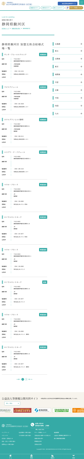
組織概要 (56, 432)
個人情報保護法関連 (59, 438)
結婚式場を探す (16, 28)
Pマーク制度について (73, 7)
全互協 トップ (5, 28)
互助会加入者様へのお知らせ (43, 435)
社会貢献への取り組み (25, 432)
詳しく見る (9, 403)
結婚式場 (52, 456)
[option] (22, 410)
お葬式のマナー (46, 8)
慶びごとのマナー (58, 8)
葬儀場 (31, 456)
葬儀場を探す (38, 441)
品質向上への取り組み (8, 444)
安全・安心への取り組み (8, 441)
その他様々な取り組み (25, 435)
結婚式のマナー (34, 8)
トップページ (5, 432)
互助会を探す (38, 444)
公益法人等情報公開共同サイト (62, 435)
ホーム (10, 456)
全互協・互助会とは (7, 438)
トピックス (5, 435)
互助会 (73, 456)
